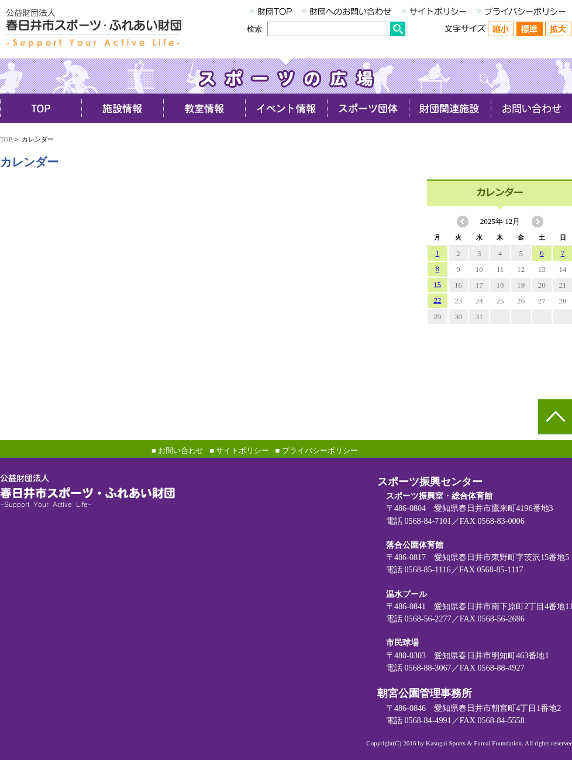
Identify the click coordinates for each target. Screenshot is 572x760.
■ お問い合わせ (177, 450)
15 (437, 284)
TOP (6, 139)
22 (437, 300)
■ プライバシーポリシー (316, 450)
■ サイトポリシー (239, 450)
